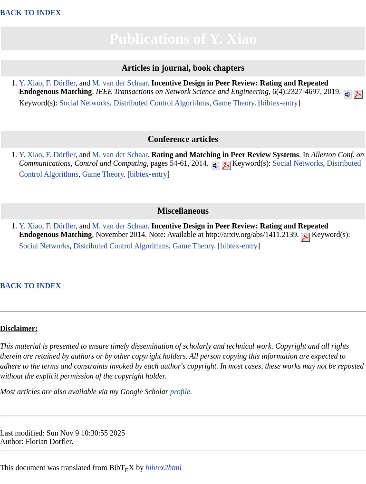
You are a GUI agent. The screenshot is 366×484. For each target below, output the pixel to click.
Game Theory (233, 103)
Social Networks (84, 103)
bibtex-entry (279, 103)
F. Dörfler (61, 83)
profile (180, 392)
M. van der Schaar (119, 83)
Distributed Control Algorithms (161, 103)
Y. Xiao (30, 83)
